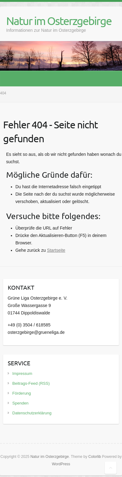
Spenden (20, 403)
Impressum (22, 373)
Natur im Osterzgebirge (58, 20)
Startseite (56, 250)
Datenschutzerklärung (31, 413)
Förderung (21, 393)
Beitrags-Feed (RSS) (31, 383)
